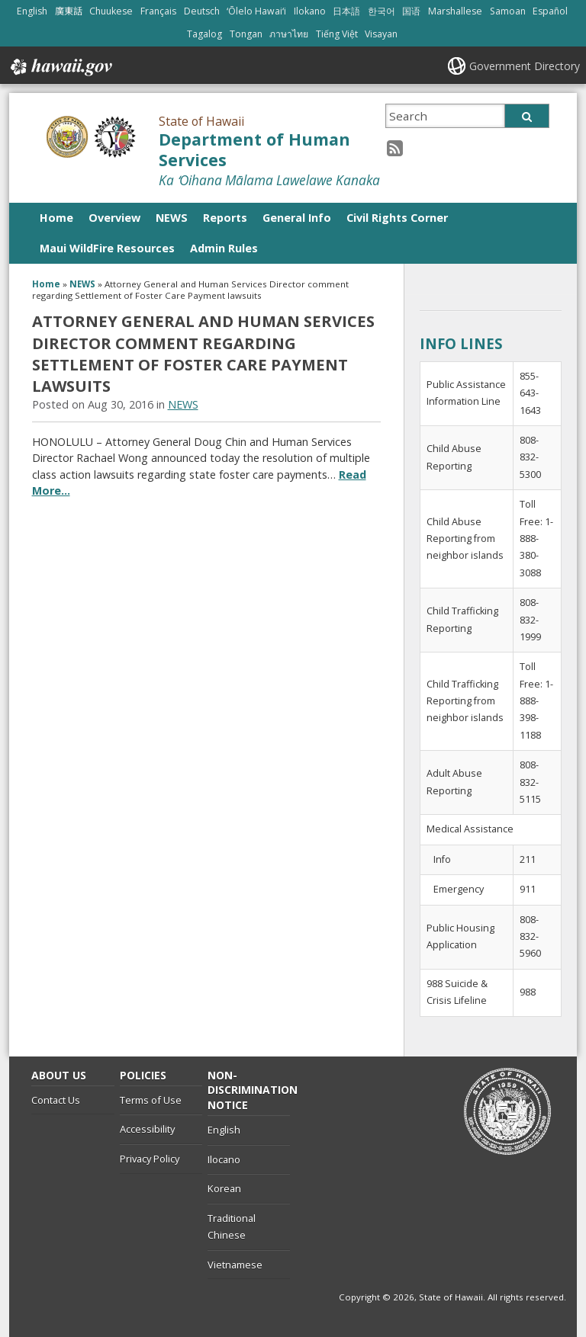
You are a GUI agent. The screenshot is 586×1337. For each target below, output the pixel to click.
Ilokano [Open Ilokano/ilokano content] (310, 11)
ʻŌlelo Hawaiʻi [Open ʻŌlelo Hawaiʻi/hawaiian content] (256, 11)
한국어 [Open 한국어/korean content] (381, 11)
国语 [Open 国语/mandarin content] (411, 11)
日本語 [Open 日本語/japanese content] (346, 11)
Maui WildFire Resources (107, 248)
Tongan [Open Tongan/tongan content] (246, 33)
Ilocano (224, 1159)
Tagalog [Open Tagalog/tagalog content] (204, 33)
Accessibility (147, 1129)
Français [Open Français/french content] (158, 11)
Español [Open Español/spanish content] (550, 11)
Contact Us (55, 1100)
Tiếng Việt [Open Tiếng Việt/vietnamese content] (337, 33)
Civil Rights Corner (397, 217)
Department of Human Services (254, 149)
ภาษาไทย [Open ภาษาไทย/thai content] (288, 33)
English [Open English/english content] (32, 11)
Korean (224, 1188)
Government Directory (524, 66)
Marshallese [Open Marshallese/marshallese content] (455, 11)
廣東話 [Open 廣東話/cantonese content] (68, 11)
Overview (114, 217)
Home (56, 217)
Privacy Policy (149, 1158)
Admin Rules (224, 248)
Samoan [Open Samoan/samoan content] (508, 11)
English (224, 1130)
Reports (225, 217)
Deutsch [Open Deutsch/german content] (202, 11)
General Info (296, 217)
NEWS (172, 217)
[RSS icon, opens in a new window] (395, 147)
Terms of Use (151, 1100)
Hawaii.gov (60, 67)
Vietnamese (235, 1264)
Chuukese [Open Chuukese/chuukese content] (111, 11)
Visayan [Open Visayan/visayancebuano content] (381, 33)
